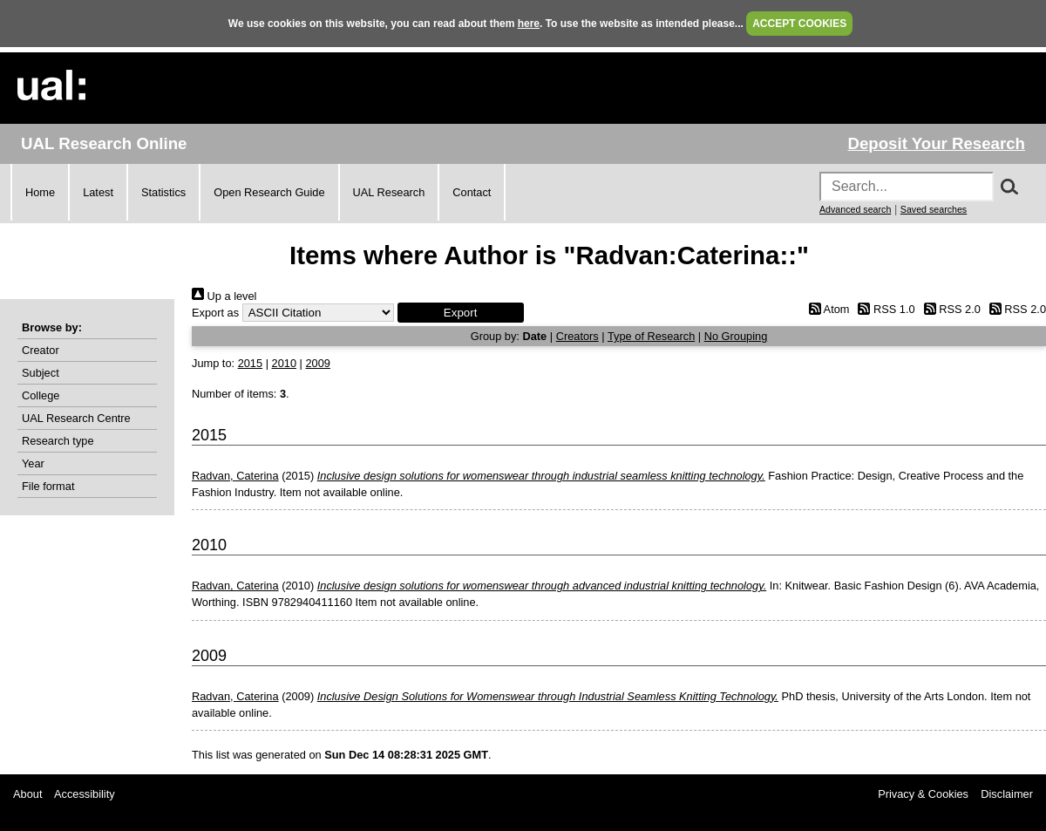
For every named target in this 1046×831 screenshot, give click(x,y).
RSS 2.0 (949, 309)
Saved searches (933, 209)
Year (33, 463)
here (529, 23)
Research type (58, 440)
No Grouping (736, 336)
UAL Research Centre (76, 418)
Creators (577, 336)
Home (40, 192)
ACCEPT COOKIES (799, 23)
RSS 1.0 (883, 309)
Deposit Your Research (936, 143)
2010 (284, 363)
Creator (40, 350)
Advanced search (855, 209)
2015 (250, 363)
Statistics (163, 192)
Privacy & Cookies (923, 793)
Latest (98, 192)
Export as (215, 312)
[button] (460, 313)
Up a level (224, 296)
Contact (471, 192)
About (27, 793)
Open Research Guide (269, 192)
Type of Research (651, 336)
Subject (40, 372)
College (40, 395)
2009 (317, 363)
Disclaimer (1007, 793)
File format (48, 486)
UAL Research (389, 192)
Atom (826, 309)
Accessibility (84, 793)
